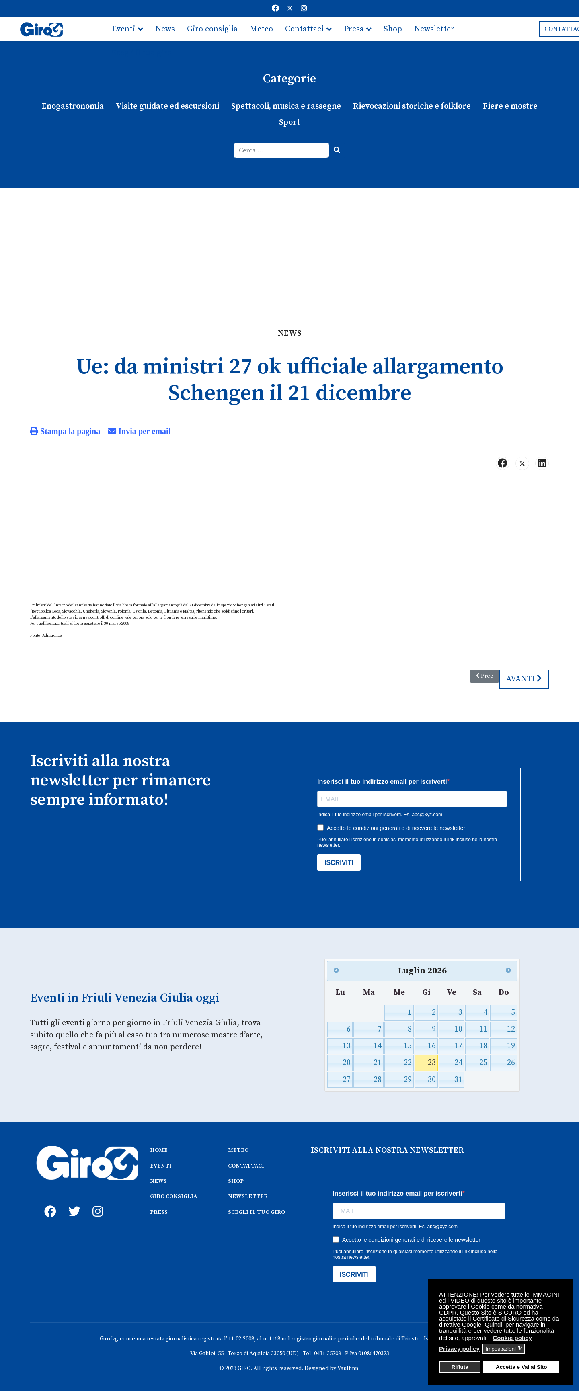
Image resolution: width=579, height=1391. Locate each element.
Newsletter (434, 29)
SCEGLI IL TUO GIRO (256, 1211)
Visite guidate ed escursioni (167, 106)
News (165, 29)
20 (347, 1062)
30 (432, 1079)
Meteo (261, 29)
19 (511, 1046)
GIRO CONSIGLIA (173, 1196)
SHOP (236, 1180)
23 (432, 1062)
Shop (393, 29)
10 (458, 1029)
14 (378, 1046)
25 (483, 1062)
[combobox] (281, 150)
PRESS (159, 1211)
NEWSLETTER (248, 1196)
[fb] (48, 1202)
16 (432, 1046)
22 (408, 1062)
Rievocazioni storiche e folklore (411, 106)
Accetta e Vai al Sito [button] (521, 1367)
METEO (238, 1149)
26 (511, 1062)
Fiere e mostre (509, 106)
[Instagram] (304, 8)
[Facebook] (275, 8)
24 (458, 1062)
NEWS (158, 1180)
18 (483, 1046)
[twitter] (72, 1202)
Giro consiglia (212, 29)
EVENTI (161, 1165)
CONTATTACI (246, 1165)
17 (458, 1046)
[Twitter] (290, 8)
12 (511, 1029)
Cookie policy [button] (512, 1337)
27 (347, 1079)
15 (408, 1046)
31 (458, 1079)
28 (378, 1079)
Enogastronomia (73, 106)
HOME (159, 1149)
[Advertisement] (289, 248)
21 (378, 1062)
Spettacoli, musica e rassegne (286, 106)
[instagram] (96, 1202)
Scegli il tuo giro (142, 53)
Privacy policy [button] (459, 1348)
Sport (289, 122)
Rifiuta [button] (460, 1367)
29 (408, 1079)
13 (347, 1046)
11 (483, 1029)
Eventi (123, 29)
